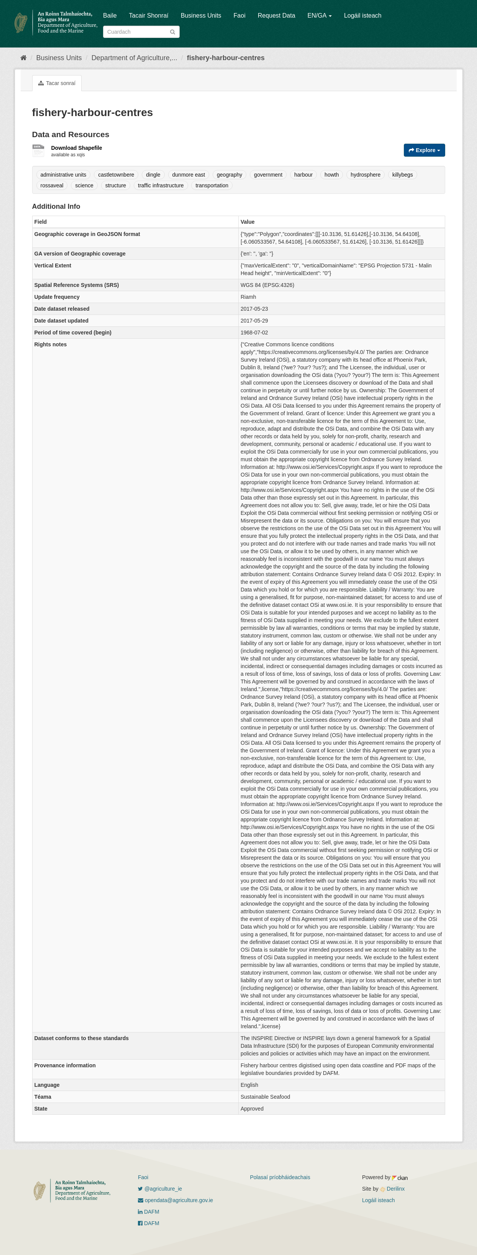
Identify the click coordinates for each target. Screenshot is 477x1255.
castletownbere (116, 175)
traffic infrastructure (161, 185)
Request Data (276, 15)
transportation (211, 185)
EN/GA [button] (320, 15)
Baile (110, 15)
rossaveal (52, 185)
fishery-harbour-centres (226, 58)
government (268, 175)
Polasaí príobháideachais (280, 1177)
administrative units (64, 175)
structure (115, 185)
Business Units (201, 15)
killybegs (402, 175)
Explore (424, 150)
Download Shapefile (76, 148)
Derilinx (392, 1189)
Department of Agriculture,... (134, 58)
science (84, 185)
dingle (153, 175)
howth (332, 175)
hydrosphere (365, 175)
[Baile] (23, 58)
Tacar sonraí (57, 83)
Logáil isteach (363, 15)
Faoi (240, 15)
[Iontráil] (172, 31)
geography (229, 175)
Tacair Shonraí (149, 15)
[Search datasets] (141, 32)
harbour (303, 175)
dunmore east (188, 175)
